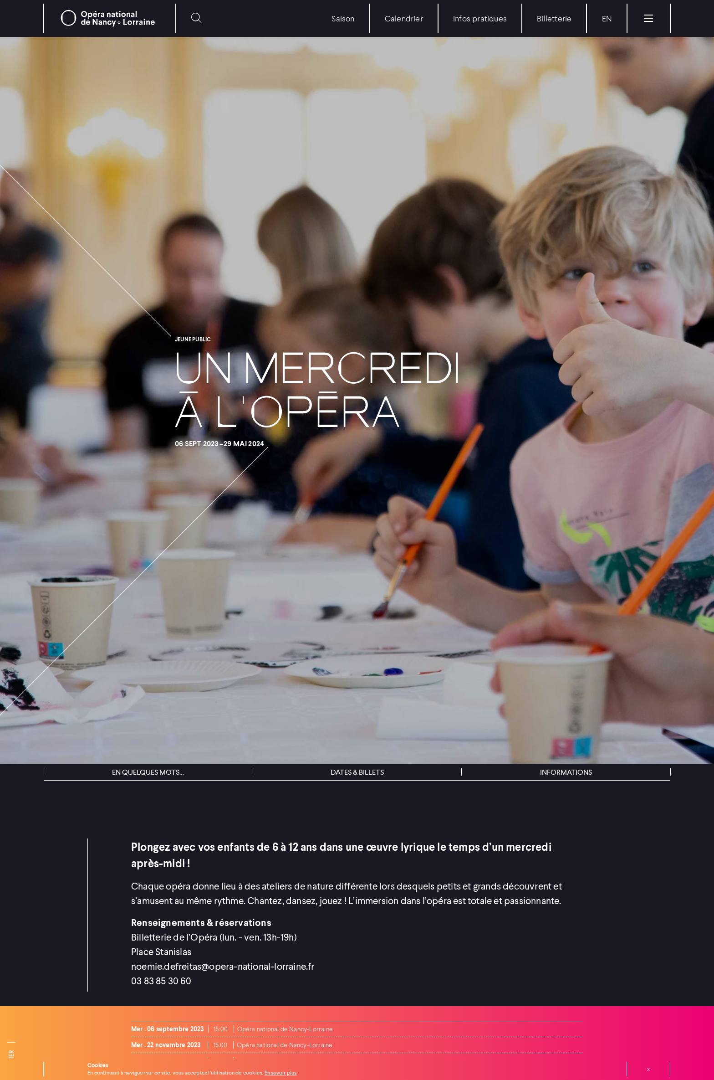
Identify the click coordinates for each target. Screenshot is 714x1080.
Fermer (648, 1069)
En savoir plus (281, 1072)
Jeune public (193, 339)
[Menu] (648, 18)
